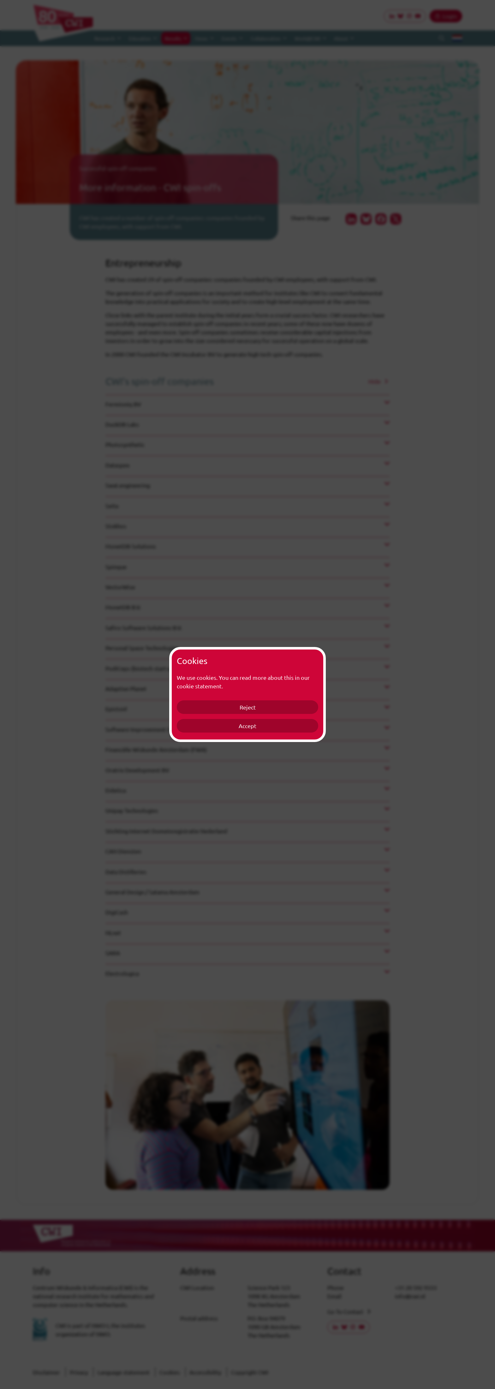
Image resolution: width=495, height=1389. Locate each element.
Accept (247, 725)
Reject (248, 707)
